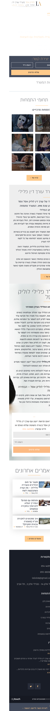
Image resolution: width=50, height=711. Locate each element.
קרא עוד (39, 276)
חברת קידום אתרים (29, 699)
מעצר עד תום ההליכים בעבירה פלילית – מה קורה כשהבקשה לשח (20, 486)
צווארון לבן (38, 166)
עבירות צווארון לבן (40, 601)
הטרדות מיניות (42, 607)
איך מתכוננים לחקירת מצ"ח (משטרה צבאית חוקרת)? (18, 521)
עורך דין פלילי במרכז (39, 617)
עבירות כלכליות (41, 612)
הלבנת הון (38, 127)
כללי (17, 493)
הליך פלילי (15, 166)
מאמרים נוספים (25, 539)
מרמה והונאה (13, 127)
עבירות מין (38, 147)
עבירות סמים (43, 628)
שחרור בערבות (42, 623)
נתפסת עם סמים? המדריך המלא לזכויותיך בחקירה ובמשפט (20, 504)
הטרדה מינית (13, 147)
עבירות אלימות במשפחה (38, 634)
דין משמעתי (10, 527)
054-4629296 (19, 429)
